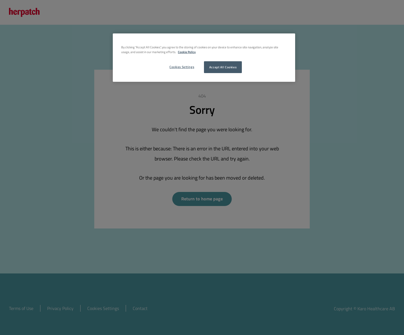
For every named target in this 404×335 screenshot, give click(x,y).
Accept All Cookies (223, 67)
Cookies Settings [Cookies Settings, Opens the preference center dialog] (181, 66)
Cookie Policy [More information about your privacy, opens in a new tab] (187, 51)
